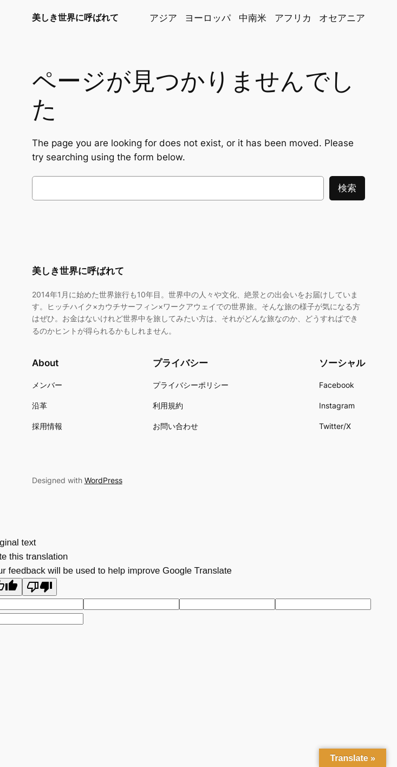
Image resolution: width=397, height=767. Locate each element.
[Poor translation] (39, 587)
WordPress (103, 480)
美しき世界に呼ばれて (75, 17)
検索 (347, 188)
